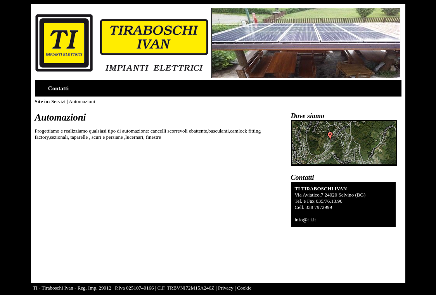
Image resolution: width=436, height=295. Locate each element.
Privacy (226, 288)
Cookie (244, 288)
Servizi (58, 101)
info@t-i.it (305, 220)
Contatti (58, 88)
